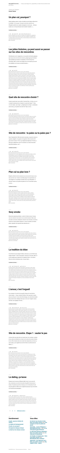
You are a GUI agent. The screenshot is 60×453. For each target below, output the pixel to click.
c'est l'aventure (26, 116)
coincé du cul (19, 35)
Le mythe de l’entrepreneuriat (16, 424)
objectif (34, 273)
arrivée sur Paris (17, 354)
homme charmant (26, 312)
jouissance (19, 36)
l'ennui (22, 36)
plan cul (17, 37)
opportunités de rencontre (30, 361)
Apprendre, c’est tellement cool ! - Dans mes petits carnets (38, 441)
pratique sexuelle (23, 199)
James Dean (22, 235)
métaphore (27, 36)
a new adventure (12, 354)
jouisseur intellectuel (27, 196)
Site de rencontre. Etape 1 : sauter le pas (28, 333)
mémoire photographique (16, 316)
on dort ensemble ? (22, 80)
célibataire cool (14, 35)
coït (26, 194)
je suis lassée (15, 400)
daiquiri (19, 234)
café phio (32, 192)
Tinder (33, 84)
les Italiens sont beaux (26, 79)
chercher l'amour (11, 194)
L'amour (22, 307)
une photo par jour (31, 85)
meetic (31, 79)
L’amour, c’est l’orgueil (19, 289)
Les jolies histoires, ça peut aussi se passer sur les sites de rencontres (29, 50)
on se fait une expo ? (17, 157)
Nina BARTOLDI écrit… (14, 3)
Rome (26, 83)
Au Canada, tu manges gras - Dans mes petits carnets (38, 436)
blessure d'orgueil (11, 310)
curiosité (28, 194)
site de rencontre (16, 84)
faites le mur (31, 75)
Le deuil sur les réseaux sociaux (17, 429)
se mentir (24, 37)
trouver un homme (23, 403)
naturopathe (15, 401)
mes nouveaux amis (25, 273)
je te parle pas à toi (20, 359)
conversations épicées (23, 268)
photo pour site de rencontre (17, 236)
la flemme (21, 271)
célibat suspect (20, 310)
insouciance (18, 196)
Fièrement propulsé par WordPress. (21, 449)
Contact (29, 449)
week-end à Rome (29, 200)
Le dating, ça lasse (17, 377)
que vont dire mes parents (15, 364)
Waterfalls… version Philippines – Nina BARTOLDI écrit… (38, 427)
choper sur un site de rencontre (28, 355)
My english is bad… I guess (38, 442)
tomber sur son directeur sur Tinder (16, 122)
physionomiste (14, 317)
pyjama (10, 364)
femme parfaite (25, 399)
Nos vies (24, 266)
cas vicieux (11, 396)
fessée (22, 195)
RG (29, 236)
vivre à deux (24, 200)
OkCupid (17, 80)
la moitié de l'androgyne (22, 315)
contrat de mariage (15, 117)
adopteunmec (16, 116)
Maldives (31, 315)
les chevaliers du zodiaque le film (17, 79)
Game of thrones (14, 76)
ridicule (31, 236)
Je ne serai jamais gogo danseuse (38, 429)
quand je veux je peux (30, 275)
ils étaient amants (14, 36)
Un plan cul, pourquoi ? (19, 17)
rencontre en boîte (22, 364)
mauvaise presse (25, 360)
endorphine (10, 312)
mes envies (20, 273)
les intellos (28, 315)
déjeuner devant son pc (31, 356)
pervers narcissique (23, 81)
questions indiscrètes (25, 236)
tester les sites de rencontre (27, 160)
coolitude (23, 35)
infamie (15, 359)
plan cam (24, 401)
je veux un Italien (28, 76)
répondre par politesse (27, 121)
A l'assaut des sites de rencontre (15, 71)
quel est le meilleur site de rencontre (28, 120)
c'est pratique (11, 355)
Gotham (19, 76)
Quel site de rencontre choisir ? (23, 97)
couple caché (28, 311)
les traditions (34, 272)
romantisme (13, 365)
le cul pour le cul (20, 400)
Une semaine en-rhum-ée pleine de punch (38, 424)
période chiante (17, 81)
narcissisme (27, 316)
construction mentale (22, 311)
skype (14, 403)
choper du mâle (22, 194)
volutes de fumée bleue (12, 239)
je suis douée (12, 271)
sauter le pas (17, 365)
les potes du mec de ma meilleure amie (25, 272)
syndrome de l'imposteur (12, 277)
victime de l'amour (16, 322)
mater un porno (28, 400)
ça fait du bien (27, 267)
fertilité (19, 195)
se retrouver (30, 276)
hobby (22, 312)
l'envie (25, 36)
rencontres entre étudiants (30, 364)
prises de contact (19, 120)
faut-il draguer (20, 399)
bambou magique (21, 192)
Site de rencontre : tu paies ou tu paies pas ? (30, 133)
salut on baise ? (14, 200)
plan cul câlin (20, 37)
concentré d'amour (17, 268)
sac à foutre (33, 121)
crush (26, 35)
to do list (23, 277)
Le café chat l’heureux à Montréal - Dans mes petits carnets (38, 432)
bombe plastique (11, 155)
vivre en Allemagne (15, 86)
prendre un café (22, 83)
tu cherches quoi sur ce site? (30, 403)
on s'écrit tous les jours (29, 80)
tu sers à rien (29, 122)
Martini (29, 235)
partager (21, 401)
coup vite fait (23, 398)
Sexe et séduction (26, 71)
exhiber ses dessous (14, 195)
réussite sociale (26, 319)
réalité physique (30, 317)
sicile (13, 84)
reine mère (18, 276)
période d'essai (14, 120)
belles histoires (11, 74)
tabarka (21, 84)
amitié (11, 267)
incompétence (30, 270)
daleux (31, 398)
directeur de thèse (15, 75)
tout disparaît (12, 321)
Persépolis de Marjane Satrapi (16, 428)
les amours (13, 272)
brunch (21, 74)
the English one (19, 277)
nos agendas (14, 80)
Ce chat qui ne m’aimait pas (38, 433)
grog (13, 235)
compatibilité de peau (14, 311)
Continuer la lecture (13, 30)
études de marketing (16, 270)
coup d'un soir (16, 155)
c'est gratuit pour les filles (31, 354)
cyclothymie (34, 311)
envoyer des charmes (29, 117)
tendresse (27, 37)
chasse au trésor (19, 396)
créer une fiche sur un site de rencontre (21, 356)
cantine (34, 267)
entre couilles (11, 270)
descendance (23, 234)
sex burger (33, 401)
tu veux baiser (34, 122)
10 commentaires (12, 368)
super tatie (34, 276)
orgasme (18, 401)
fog (33, 234)
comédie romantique (30, 74)
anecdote (13, 267)
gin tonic (10, 36)
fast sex (23, 155)
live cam (24, 400)
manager (10, 273)
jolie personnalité (25, 156)
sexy (33, 236)
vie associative (15, 366)
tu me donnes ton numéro (15, 85)
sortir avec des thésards (20, 320)
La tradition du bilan (18, 249)
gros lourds (14, 196)
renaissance (23, 276)
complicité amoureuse (28, 396)
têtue (23, 84)
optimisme (26, 157)
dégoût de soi (29, 35)
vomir (17, 239)
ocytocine (31, 316)
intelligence (22, 196)
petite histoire (16, 199)
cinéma (24, 396)
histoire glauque (22, 76)
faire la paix (22, 270)
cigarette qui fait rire (14, 234)
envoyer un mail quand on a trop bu (23, 75)
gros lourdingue (17, 235)
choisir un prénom (17, 194)
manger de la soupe (14, 360)
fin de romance (15, 312)
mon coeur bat (23, 316)
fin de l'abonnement (15, 156)
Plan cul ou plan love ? (19, 172)
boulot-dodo (25, 354)
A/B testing (11, 116)
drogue (26, 234)
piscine (17, 275)
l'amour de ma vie (17, 271)
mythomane (30, 273)
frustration (29, 399)
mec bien (32, 400)
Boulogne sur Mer (16, 74)
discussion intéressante (22, 117)
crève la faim (27, 398)
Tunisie (27, 85)
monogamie (31, 36)
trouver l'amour (24, 122)
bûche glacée (23, 267)
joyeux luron (26, 235)
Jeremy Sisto (33, 76)
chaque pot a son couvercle (28, 310)
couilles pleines (18, 398)
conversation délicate (12, 398)
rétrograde (10, 319)
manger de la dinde (15, 273)
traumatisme (27, 277)
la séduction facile (26, 359)
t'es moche (27, 365)
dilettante (20, 155)
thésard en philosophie (27, 84)
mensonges (10, 236)
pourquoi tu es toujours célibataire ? (22, 317)
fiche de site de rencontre (27, 195)
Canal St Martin (24, 74)
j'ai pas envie (11, 400)
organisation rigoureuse (12, 275)
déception (10, 75)
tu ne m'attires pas (22, 85)
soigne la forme (14, 160)
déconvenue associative (31, 268)
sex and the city (32, 319)
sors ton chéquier (19, 160)
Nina (10, 70)
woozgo (17, 161)
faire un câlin (26, 270)
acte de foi (11, 192)
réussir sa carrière (15, 319)
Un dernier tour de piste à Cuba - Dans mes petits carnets (38, 421)
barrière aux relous (21, 116)
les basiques (17, 272)
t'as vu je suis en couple (28, 320)
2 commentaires (12, 280)
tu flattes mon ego (23, 321)
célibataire (15, 396)
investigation (21, 156)
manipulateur (20, 360)
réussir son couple (21, 319)
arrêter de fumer (17, 267)
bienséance (25, 192)
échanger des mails (15, 399)
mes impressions (15, 361)
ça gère (31, 267)
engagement (33, 35)
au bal (22, 354)
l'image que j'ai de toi (15, 315)
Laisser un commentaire (13, 88)
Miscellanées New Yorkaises (37, 438)
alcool (11, 35)
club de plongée (11, 268)
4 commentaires (12, 405)
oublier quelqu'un (12, 37)
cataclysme (16, 310)
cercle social (15, 355)
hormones (31, 312)
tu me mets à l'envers (29, 321)
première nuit (18, 83)
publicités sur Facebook (23, 275)
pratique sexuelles (29, 199)
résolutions (26, 276)
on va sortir (22, 157)
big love (29, 192)
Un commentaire (12, 40)
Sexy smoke (14, 212)
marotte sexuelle (31, 156)
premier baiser (13, 83)
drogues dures (30, 234)
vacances (10, 86)
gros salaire (19, 312)
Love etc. (21, 71)
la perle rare (25, 271)
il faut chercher (33, 399)
